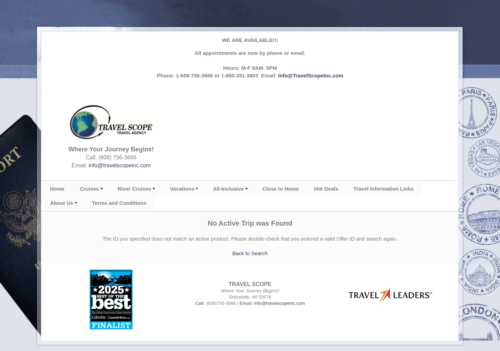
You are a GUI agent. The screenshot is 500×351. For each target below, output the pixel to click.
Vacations (182, 189)
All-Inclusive (228, 189)
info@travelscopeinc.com (120, 165)
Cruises (89, 189)
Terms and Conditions (119, 203)
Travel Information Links (383, 189)
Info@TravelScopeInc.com (310, 75)
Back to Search (250, 253)
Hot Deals (326, 189)
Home (57, 189)
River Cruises (134, 189)
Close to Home (280, 189)
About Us (61, 203)
